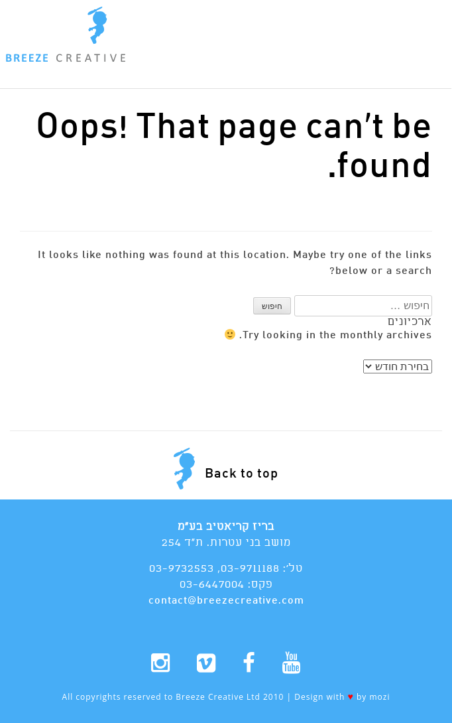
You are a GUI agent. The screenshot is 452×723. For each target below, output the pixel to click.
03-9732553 (181, 568)
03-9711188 (250, 568)
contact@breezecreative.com (226, 600)
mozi (379, 696)
